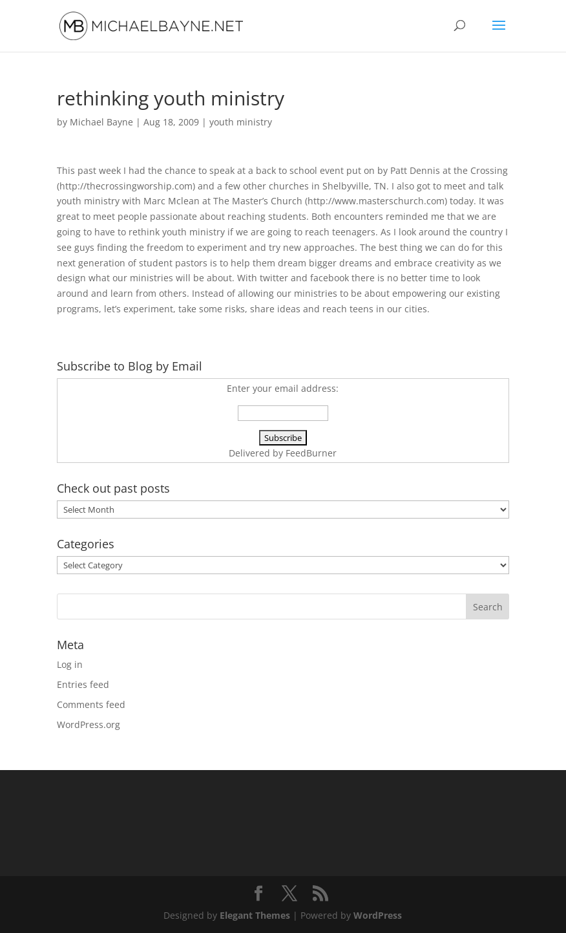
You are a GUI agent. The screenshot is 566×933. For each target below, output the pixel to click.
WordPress (377, 915)
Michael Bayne (101, 122)
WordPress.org (88, 724)
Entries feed (83, 684)
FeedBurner (311, 453)
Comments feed (91, 704)
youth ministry (240, 122)
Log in (70, 664)
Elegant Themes (255, 915)
